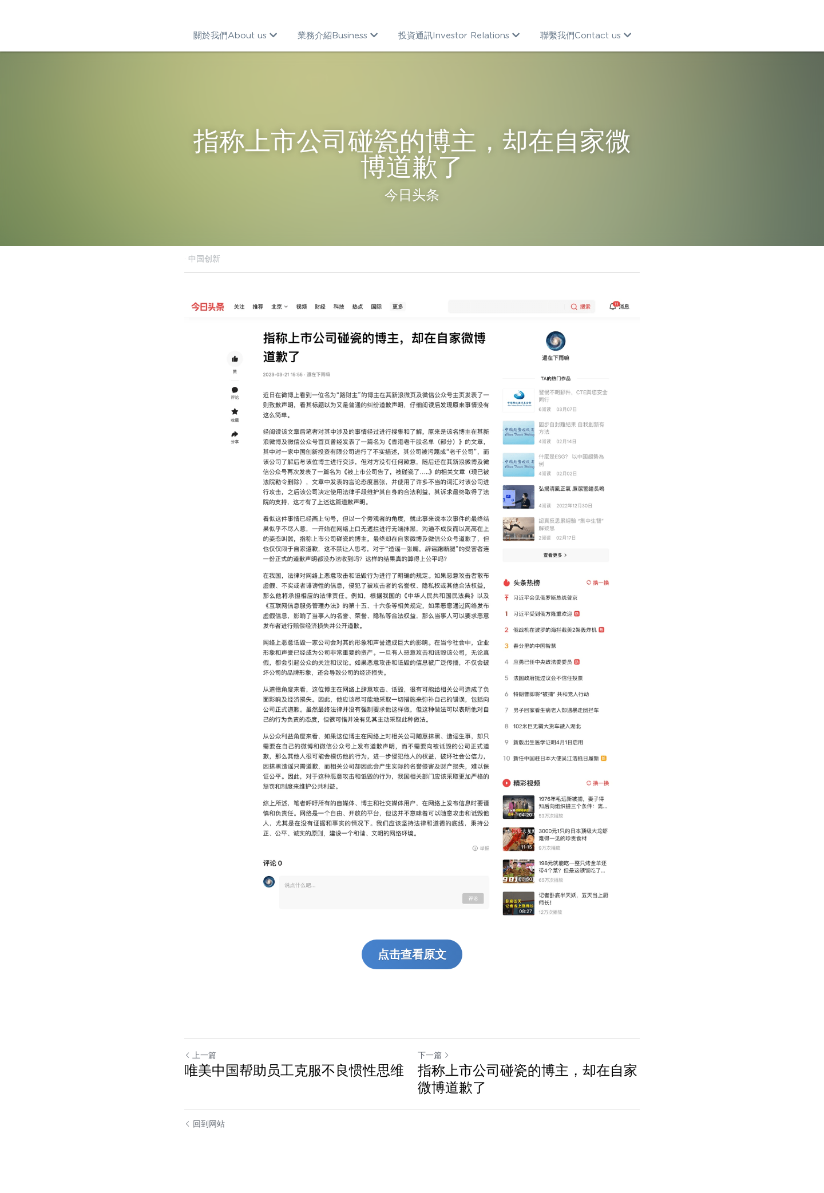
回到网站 (204, 1123)
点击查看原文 (412, 954)
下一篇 (434, 1055)
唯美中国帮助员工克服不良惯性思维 (294, 1070)
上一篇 (200, 1055)
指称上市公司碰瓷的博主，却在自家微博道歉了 (527, 1079)
